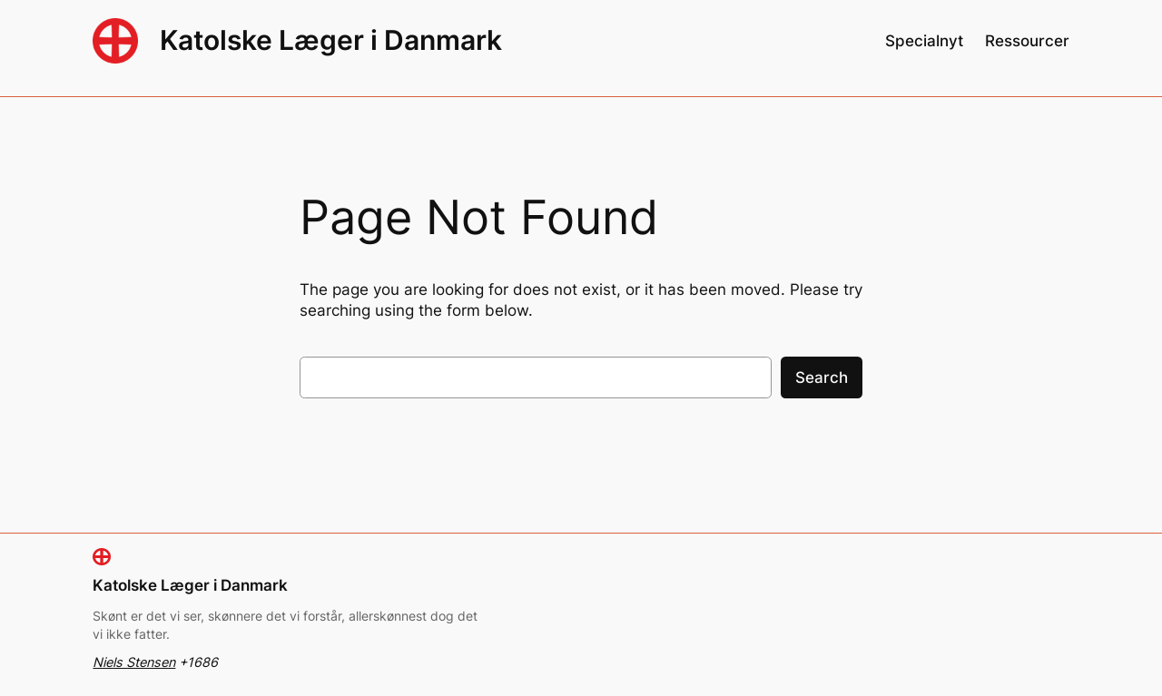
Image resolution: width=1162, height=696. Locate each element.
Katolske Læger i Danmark (331, 40)
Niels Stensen (134, 662)
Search (821, 377)
